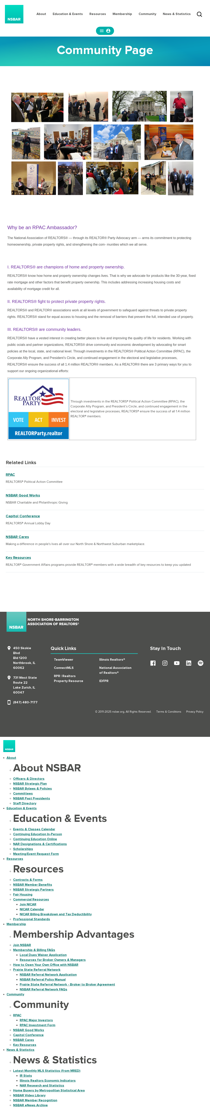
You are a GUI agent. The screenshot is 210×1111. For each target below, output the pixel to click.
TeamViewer (63, 659)
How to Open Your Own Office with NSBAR (45, 964)
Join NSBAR (22, 945)
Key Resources (18, 558)
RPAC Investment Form (37, 1025)
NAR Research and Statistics (42, 1085)
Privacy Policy (194, 711)
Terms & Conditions (168, 711)
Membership (122, 14)
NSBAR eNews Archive (30, 1105)
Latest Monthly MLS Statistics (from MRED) (46, 1070)
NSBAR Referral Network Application (48, 974)
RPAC (10, 475)
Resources (97, 14)
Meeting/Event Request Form (36, 854)
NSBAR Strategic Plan (30, 783)
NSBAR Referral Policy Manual (43, 979)
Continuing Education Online (35, 839)
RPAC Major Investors (36, 1020)
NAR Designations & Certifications (40, 844)
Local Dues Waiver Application (43, 955)
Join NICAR (28, 904)
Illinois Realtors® (112, 659)
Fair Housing (22, 894)
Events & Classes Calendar (34, 829)
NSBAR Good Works (23, 495)
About (41, 14)
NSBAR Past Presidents (31, 798)
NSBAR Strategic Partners (33, 889)
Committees (23, 793)
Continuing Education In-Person (37, 834)
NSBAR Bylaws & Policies (32, 788)
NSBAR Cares (17, 537)
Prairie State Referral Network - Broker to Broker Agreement (67, 984)
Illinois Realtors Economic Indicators (48, 1080)
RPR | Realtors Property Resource (68, 678)
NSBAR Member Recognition (35, 1100)
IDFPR (103, 681)
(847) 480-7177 (25, 702)
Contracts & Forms (28, 879)
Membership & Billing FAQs (34, 950)
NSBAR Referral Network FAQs (43, 989)
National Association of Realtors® (115, 670)
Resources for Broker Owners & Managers (53, 959)
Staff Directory (24, 803)
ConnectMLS (64, 667)
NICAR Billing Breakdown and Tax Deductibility (56, 914)
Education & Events (68, 14)
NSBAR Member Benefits (32, 884)
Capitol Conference (23, 516)
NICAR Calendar (32, 909)
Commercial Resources (31, 899)
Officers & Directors (29, 778)
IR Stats (26, 1075)
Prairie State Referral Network (36, 969)
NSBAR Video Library (29, 1095)
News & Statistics (177, 14)
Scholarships (23, 849)
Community (147, 14)
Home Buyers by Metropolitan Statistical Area (49, 1090)
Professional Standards (31, 919)
